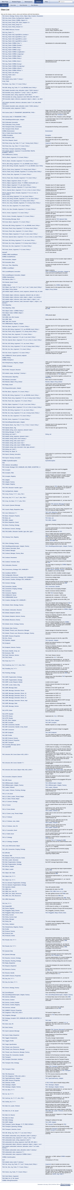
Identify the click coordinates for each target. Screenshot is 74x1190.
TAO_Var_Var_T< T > (8, 1094)
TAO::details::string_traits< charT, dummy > (14, 438)
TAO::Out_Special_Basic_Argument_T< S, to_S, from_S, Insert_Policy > (22, 340)
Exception (48, 135)
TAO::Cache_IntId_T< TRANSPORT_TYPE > (14, 117)
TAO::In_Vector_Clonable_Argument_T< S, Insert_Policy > (18, 216)
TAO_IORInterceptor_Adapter (10, 783)
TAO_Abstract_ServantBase (10, 465)
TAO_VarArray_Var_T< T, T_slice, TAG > (13, 1098)
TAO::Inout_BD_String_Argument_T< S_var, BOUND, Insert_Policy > (21, 225)
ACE (59, 974)
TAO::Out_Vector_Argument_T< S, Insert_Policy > (16, 353)
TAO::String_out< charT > (9, 434)
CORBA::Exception (7, 135)
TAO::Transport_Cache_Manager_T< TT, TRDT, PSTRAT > (18, 1124)
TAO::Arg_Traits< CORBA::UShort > (12, 68)
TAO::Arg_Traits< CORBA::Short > (11, 61)
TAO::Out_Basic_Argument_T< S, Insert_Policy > (15, 326)
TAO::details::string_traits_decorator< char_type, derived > (18, 447)
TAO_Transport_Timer (8, 1069)
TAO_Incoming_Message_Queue (11, 745)
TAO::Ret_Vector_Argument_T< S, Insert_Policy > (16, 419)
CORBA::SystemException (9, 461)
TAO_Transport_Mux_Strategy (10, 1063)
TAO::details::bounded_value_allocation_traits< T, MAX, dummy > (20, 106)
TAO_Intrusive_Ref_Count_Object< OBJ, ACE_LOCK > (17, 770)
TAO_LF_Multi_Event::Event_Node (11, 133)
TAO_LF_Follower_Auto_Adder (10, 821)
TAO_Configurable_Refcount (10, 575)
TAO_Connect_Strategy (8, 583)
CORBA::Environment (8, 131)
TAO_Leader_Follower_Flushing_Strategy (13, 790)
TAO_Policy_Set (6, 921)
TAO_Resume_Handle (8, 973)
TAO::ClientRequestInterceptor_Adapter (13, 119)
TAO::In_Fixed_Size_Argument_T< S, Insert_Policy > (16, 174)
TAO (59, 374)
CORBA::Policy (6, 358)
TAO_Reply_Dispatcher (8, 963)
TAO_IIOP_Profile (7, 735)
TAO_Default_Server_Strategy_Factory (13, 624)
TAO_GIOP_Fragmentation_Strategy (12, 680)
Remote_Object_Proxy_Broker (53, 382)
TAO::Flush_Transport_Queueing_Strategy (14, 149)
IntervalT (4, 252)
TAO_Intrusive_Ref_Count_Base (54, 770)
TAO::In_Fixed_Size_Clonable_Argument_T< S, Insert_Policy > (19, 178)
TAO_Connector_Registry (9, 593)
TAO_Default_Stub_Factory (9, 628)
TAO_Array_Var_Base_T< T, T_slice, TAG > (14, 501)
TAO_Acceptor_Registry (9, 476)
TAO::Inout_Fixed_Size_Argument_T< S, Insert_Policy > (17, 231)
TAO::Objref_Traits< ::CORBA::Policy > (13, 311)
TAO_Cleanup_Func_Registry (10, 537)
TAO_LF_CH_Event (7, 794)
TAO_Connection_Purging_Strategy (12, 589)
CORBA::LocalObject (8, 268)
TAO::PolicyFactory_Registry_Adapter (12, 363)
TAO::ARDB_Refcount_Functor (10, 29)
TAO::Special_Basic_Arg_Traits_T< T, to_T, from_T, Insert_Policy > (20, 425)
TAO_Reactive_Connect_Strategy (11, 958)
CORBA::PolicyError (8, 360)
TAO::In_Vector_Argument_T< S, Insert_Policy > (15, 213)
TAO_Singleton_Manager (9, 1015)
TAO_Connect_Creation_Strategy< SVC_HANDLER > (16, 579)
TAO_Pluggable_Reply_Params (11, 911)
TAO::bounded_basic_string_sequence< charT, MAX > (17, 94)
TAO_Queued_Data (61, 219)
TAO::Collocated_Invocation (10, 122)
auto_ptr (61, 891)
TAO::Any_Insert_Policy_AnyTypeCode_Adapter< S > (17, 18)
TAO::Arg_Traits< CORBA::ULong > (12, 64)
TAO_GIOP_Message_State (9, 703)
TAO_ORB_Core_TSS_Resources (11, 896)
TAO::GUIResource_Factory (10, 154)
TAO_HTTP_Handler (7, 714)
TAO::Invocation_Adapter (9, 259)
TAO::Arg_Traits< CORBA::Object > (12, 56)
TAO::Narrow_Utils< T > (8, 279)
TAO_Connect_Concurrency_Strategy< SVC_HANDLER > (18, 577)
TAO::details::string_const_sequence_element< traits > (17, 430)
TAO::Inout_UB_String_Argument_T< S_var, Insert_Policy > (18, 240)
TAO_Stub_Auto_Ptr (7, 1024)
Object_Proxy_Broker (51, 289)
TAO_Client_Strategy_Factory (10, 543)
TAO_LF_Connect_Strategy (9, 801)
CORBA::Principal (7, 366)
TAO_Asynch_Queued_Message (11, 505)
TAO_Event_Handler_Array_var (11, 651)
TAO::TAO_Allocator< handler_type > (12, 488)
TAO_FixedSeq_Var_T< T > (9, 669)
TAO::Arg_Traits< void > (9, 74)
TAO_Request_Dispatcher (9, 966)
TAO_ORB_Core (6, 889)
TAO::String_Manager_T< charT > (11, 432)
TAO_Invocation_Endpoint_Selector (12, 777)
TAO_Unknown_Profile (8, 1083)
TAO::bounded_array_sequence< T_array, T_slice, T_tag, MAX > (20, 92)
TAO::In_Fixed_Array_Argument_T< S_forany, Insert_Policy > (19, 169)
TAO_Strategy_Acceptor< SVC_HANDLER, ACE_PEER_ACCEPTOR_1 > (22, 1018)
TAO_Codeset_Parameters (9, 557)
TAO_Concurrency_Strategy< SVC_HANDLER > (15, 569)
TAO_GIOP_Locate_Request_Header (12, 682)
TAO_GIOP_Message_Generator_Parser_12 (14, 698)
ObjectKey (48, 377)
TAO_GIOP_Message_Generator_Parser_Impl (14, 700)
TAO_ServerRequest (8, 993)
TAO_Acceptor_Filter (8, 473)
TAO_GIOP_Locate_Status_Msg (11, 685)
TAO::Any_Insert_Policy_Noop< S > (12, 24)
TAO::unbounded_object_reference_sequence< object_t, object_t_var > (22, 1144)
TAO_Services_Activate (8, 1008)
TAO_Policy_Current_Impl (9, 917)
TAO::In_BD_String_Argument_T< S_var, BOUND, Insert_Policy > (20, 164)
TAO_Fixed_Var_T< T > (8, 661)
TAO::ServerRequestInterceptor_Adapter (13, 422)
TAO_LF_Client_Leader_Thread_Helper (13, 796)
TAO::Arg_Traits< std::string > (10, 72)
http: (55, 716)
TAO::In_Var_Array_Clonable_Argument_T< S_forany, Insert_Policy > (21, 203)
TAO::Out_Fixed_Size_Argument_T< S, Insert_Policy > (17, 334)
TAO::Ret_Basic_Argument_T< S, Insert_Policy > (15, 392)
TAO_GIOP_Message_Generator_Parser (13, 690)
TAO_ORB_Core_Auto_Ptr (9, 891)
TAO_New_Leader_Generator (10, 860)
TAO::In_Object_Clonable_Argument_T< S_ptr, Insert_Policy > (19, 187)
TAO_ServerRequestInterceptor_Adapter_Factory (16, 995)
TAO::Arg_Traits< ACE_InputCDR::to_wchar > (15, 41)
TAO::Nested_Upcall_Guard (10, 282)
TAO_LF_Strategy (7, 837)
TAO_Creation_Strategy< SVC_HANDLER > (14, 600)
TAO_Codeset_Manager (8, 550)
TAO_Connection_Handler (9, 586)
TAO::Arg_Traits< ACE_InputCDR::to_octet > (14, 39)
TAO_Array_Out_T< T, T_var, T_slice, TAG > (14, 497)
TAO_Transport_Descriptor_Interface (12, 1059)
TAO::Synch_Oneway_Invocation (11, 454)
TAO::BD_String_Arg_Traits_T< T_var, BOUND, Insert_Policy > (19, 87)
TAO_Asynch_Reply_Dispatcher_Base (12, 509)
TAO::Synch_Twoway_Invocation (11, 458)
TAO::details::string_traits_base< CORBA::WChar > (16, 445)
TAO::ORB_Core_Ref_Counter (10, 317)
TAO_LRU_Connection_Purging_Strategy (13, 849)
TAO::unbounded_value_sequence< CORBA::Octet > (17, 1154)
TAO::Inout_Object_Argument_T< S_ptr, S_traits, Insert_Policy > (20, 234)
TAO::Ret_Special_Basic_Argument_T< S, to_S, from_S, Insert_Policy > (22, 407)
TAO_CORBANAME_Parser (9, 597)
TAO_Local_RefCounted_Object (11, 846)
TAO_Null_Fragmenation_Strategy (11, 862)
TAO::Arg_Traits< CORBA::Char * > (12, 43)
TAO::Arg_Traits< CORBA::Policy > (12, 58)
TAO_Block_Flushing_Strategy (10, 525)
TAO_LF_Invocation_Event (9, 830)
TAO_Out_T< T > (6, 904)
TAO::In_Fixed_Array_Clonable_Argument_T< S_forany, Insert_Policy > (22, 171)
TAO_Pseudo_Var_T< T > (9, 946)
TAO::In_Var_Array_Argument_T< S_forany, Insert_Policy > (18, 201)
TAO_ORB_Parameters (8, 899)
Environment (48, 131)
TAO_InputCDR (6, 747)
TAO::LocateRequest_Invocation (11, 271)
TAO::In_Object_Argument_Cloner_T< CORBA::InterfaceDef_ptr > (20, 183)
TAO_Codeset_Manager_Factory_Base (13, 553)
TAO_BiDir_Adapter (7, 520)
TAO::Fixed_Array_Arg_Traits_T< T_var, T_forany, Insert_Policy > (20, 143)
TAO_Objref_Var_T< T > (8, 880)
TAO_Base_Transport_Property (11, 516)
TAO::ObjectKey (6, 305)
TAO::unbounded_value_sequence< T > (13, 1152)
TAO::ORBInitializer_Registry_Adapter (12, 324)
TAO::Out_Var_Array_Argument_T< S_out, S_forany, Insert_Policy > (21, 346)
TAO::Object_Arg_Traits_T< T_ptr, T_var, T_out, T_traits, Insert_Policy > (22, 287)
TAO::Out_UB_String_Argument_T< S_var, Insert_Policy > (18, 343)
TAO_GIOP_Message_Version (10, 706)
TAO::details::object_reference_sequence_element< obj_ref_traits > (21, 295)
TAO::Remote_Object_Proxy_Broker (12, 382)
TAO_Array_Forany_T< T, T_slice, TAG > (13, 494)
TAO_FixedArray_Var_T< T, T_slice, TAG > (13, 665)
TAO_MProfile (6, 853)
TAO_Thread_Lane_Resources (10, 1047)
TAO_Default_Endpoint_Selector (11, 613)
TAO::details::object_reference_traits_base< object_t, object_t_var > (21, 299)
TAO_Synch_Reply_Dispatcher (10, 1035)
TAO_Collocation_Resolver (9, 565)
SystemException (50, 461)
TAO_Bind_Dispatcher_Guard (10, 522)
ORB (48, 308)
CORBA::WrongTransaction (10, 1181)
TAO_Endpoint (6, 643)
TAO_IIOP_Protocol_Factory (10, 738)
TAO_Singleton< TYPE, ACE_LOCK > (12, 1013)
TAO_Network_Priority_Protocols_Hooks (13, 858)
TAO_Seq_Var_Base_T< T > (9, 982)
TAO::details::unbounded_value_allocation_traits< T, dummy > (19, 1150)
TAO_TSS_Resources (8, 1074)
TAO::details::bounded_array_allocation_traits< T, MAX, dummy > (20, 90)
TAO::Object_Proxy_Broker (9, 289)
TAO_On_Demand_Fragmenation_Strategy (14, 883)
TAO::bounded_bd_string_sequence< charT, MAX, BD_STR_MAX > (20, 97)
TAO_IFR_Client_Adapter (9, 720)
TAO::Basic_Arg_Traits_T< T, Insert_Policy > (14, 84)
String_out (48, 434)
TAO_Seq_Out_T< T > (8, 979)
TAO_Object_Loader (7, 869)
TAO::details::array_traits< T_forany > (12, 79)
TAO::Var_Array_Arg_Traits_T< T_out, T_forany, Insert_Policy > (19, 1164)
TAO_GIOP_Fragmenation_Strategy (12, 677)
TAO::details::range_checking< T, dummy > (14, 373)
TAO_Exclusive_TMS (8, 653)
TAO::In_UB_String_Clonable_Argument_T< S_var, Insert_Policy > (20, 198)
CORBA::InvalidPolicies (8, 257)
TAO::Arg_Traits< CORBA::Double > (12, 45)
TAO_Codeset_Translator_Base (11, 562)
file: (55, 657)
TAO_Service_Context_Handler (10, 1003)
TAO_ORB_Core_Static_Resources (12, 894)
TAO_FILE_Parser (7, 657)
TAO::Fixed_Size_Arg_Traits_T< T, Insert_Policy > (16, 146)
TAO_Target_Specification (9, 1044)
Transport (60, 114)
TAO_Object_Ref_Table (8, 873)
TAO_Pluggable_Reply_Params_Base (12, 913)
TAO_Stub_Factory (7, 1028)
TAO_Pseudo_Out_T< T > (9, 940)
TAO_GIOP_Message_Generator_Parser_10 (14, 693)
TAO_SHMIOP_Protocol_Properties (12, 1010)
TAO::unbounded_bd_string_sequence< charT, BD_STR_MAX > (19, 1142)
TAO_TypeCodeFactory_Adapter (11, 1078)
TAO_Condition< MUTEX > (9, 573)
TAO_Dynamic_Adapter (8, 640)
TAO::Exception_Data (8, 137)
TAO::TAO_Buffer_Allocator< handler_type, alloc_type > (17, 531)
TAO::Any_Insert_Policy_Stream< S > (12, 27)
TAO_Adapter (6, 480)
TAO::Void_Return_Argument (10, 1176)
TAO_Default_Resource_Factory (11, 620)
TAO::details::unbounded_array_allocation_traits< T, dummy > (19, 1136)
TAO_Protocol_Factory (8, 931)
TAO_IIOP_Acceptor (7, 722)
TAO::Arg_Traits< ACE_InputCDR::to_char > (14, 36)
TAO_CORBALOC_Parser (9, 595)
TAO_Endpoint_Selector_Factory (11, 647)
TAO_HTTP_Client (7, 710)
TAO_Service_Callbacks (9, 997)
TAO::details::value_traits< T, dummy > (13, 1162)
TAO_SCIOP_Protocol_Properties (11, 976)
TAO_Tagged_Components (9, 1038)
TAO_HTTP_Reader (7, 718)
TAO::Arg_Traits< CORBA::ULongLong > (13, 66)
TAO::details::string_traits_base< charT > (13, 441)
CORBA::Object (6, 285)
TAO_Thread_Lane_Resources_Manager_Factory (16, 1052)
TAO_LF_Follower (7, 817)
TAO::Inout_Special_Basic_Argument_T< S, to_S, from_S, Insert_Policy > (22, 237)
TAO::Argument (6, 77)
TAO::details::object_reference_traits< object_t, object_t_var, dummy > (21, 297)
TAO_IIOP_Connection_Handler (11, 725)
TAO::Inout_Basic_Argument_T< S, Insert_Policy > (16, 222)
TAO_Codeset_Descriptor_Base (11, 548)
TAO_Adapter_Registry (8, 484)
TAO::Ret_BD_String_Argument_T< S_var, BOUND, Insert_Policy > (20, 395)
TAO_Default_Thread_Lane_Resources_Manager (15, 630)
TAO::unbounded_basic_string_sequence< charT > (16, 1140)
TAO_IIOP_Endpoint (7, 732)
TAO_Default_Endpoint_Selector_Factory (13, 616)
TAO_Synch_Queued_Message (10, 1031)
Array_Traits (5, 81)
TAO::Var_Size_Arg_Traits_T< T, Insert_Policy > (15, 1167)
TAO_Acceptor (6, 470)
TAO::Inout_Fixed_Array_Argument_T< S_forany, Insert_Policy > (20, 228)
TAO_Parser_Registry (8, 909)
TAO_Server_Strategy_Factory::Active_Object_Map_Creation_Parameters (22, 16)
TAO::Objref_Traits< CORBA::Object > (12, 313)
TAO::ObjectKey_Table (8, 308)
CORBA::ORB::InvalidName (10, 254)
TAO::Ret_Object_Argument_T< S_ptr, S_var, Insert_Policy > (19, 404)
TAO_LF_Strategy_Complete (10, 841)
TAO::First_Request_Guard (9, 140)
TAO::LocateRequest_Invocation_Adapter (56, 271)
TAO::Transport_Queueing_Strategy (12, 1127)
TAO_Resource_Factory (8, 969)
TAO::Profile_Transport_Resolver (11, 370)
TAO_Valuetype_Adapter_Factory (11, 1087)
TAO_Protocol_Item (7, 934)
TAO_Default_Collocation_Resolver (12, 610)
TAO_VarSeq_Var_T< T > (9, 1102)
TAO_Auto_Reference (51, 512)
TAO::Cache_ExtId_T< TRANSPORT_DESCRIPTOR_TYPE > (18, 112)
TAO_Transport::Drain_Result (10, 129)
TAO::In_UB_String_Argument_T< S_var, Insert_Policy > (17, 196)
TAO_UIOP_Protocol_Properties (11, 1081)
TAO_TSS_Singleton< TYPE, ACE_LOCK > (14, 1076)
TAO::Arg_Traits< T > (8, 32)
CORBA (58, 285)
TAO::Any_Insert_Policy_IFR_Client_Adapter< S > (16, 22)
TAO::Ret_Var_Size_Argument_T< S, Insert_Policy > (16, 416)
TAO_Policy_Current (8, 915)
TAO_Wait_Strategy (7, 1120)
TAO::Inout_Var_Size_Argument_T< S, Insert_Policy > (17, 246)
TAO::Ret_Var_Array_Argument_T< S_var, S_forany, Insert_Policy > (21, 413)
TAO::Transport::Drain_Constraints (12, 127)
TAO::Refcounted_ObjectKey (10, 377)
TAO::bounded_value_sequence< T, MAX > (14, 108)
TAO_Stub (5, 1020)
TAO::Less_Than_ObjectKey (10, 265)
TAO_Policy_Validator (8, 924)
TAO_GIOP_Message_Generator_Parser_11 (14, 695)
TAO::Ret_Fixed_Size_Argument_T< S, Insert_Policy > (17, 401)
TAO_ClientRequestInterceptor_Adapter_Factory (15, 546)
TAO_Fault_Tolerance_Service (10, 655)
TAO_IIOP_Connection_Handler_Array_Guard (14, 727)
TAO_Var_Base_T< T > (8, 1090)
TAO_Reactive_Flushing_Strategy (11, 961)
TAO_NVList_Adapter (8, 866)
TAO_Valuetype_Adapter (9, 1085)
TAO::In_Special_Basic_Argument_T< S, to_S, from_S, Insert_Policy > (21, 190)
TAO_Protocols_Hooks (8, 936)
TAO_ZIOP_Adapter (7, 1122)
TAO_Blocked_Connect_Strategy (11, 529)
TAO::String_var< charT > (9, 449)
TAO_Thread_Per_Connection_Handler (13, 1055)
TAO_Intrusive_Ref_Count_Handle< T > (13, 763)
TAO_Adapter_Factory (8, 482)
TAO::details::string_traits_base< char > (13, 443)
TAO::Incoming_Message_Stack (11, 219)
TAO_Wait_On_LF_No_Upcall (10, 1111)
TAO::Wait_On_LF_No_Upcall (10, 1178)
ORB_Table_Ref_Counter (9, 321)
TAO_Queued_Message (57, 504)
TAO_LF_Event (6, 805)
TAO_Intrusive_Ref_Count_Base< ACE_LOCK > (15, 754)
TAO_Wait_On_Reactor (8, 1115)
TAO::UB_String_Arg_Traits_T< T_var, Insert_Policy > (17, 1133)
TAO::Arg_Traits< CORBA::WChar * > (12, 70)
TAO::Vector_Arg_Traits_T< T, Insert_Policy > (14, 1172)
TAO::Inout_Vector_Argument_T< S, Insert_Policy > (16, 249)
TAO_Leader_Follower (8, 787)
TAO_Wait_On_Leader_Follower (11, 1106)
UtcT (3, 1160)
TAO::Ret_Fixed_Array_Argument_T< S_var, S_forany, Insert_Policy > (21, 398)
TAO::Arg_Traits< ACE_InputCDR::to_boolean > (15, 34)
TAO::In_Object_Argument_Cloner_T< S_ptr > (15, 181)
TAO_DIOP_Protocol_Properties (11, 636)
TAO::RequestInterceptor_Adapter (11, 388)
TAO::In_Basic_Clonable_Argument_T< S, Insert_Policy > (18, 161)
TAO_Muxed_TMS (7, 856)
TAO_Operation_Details (8, 887)
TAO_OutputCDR (7, 906)
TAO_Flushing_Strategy (8, 673)
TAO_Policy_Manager (8, 919)
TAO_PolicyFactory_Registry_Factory (12, 927)
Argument (48, 143)
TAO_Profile (5, 929)
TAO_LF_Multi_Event (8, 834)
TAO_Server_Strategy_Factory (55, 569)
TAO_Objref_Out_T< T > (8, 876)
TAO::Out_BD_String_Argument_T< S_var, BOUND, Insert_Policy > (20, 329)
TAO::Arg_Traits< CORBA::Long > (11, 49)
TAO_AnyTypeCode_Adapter (10, 491)
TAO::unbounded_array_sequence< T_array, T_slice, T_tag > (19, 1138)
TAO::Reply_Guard (7, 385)
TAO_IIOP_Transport (8, 742)
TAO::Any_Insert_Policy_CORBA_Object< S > (15, 20)
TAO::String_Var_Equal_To (9, 451)
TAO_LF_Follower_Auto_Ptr (10, 826)
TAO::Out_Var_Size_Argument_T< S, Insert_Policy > (16, 349)
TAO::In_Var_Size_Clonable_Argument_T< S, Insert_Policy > (19, 209)
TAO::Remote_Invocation (9, 380)
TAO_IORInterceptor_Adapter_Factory (12, 785)
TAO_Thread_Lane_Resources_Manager (13, 1049)
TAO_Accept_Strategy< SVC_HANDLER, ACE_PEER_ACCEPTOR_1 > (21, 467)
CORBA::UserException (8, 1157)
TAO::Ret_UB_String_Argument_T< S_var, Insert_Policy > (18, 410)
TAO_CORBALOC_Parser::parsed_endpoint (14, 355)
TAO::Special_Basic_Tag (9, 428)
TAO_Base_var (6, 518)
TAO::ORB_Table (7, 319)
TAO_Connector (6, 591)
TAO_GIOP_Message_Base (9, 688)
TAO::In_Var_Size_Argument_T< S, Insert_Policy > (16, 206)
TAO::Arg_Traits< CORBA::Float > (11, 47)
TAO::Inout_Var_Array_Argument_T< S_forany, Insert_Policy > (19, 243)
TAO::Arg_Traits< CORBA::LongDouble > (13, 52)
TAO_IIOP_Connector (8, 730)
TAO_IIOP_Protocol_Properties (10, 740)
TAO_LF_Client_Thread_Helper (10, 799)
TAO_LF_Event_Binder (8, 809)
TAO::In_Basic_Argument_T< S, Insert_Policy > (15, 157)
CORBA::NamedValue (8, 277)
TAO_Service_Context (8, 1000)
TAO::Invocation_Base (8, 262)
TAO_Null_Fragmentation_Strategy (12, 864)
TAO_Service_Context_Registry (11, 1005)
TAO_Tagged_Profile (8, 1041)
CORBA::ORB (6, 315)
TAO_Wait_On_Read (7, 1118)
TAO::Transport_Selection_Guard (11, 1129)
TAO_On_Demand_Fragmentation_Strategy (14, 885)
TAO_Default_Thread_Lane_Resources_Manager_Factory (18, 633)
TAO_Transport (55, 955)
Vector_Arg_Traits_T (58, 1174)
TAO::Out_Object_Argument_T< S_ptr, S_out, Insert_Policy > (19, 337)
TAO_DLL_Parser (7, 638)
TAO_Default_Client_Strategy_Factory (12, 605)
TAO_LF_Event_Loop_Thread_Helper (12, 813)
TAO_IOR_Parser (7, 780)
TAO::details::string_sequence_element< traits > (15, 436)
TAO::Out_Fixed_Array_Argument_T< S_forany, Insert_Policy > (19, 331)
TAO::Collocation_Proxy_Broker (11, 124)
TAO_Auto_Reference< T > (9, 513)
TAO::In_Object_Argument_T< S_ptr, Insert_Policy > (16, 185)
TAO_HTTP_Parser (7, 716)
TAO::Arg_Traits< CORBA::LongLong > (13, 54)
